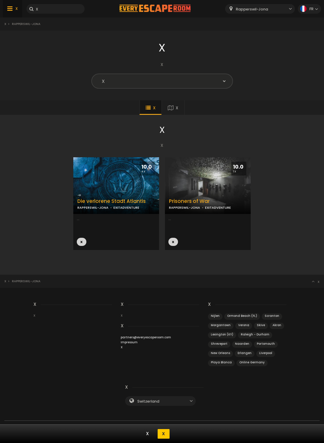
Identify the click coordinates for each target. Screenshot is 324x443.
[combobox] (260, 9)
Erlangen (245, 353)
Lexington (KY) (222, 334)
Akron (277, 325)
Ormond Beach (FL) (242, 316)
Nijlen (215, 316)
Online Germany (252, 362)
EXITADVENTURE (126, 207)
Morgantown (221, 325)
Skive (261, 325)
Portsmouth (266, 344)
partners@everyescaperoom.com (146, 337)
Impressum (129, 342)
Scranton (272, 316)
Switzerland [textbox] (148, 401)
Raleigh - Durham (255, 334)
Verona (243, 325)
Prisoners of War (189, 201)
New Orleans (220, 353)
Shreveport (219, 344)
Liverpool (265, 353)
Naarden (242, 344)
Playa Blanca (221, 362)
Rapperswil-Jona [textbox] (252, 9)
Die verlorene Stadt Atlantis (111, 201)
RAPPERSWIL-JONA (92, 207)
